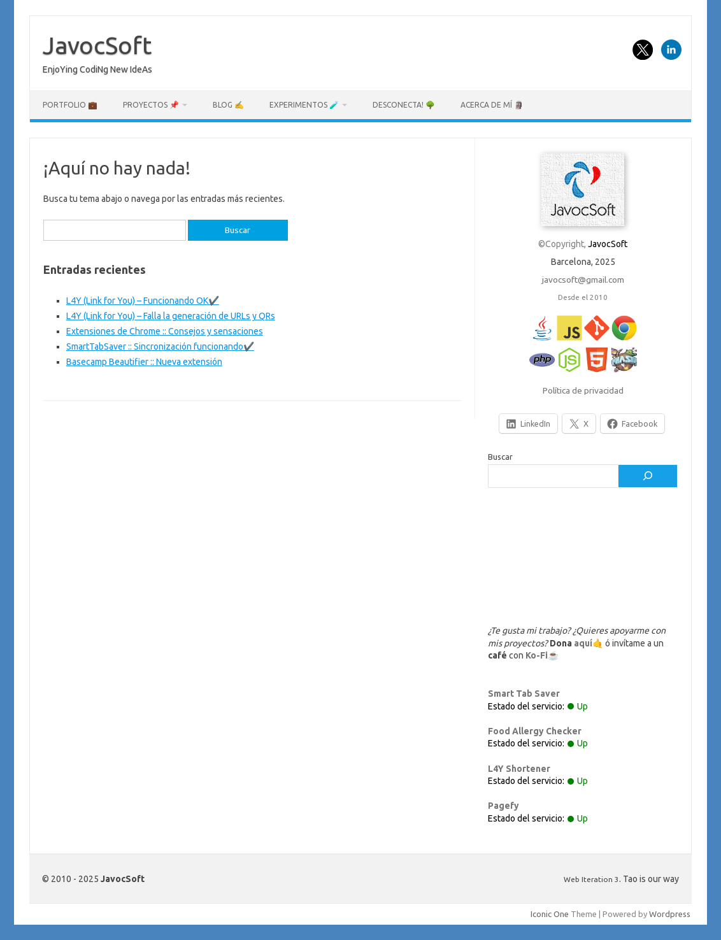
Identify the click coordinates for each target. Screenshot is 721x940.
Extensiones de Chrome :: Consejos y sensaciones (164, 331)
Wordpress (669, 913)
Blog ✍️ (228, 105)
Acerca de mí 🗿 (492, 105)
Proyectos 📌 (151, 105)
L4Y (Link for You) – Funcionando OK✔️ (142, 301)
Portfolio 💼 (70, 105)
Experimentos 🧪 (304, 105)
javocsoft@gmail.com (583, 279)
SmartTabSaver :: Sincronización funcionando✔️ (160, 346)
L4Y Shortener (519, 769)
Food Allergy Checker (535, 731)
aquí (583, 643)
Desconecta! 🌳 (404, 105)
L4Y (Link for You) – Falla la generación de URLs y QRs (170, 316)
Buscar (500, 456)
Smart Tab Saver (524, 693)
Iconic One (550, 913)
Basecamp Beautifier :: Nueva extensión (144, 362)
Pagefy (503, 806)
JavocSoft (97, 45)
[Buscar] (648, 476)
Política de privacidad (583, 390)
